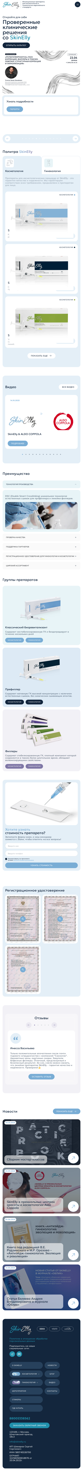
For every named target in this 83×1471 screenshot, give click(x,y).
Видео (52, 1382)
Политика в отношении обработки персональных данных (28, 1340)
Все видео (68, 387)
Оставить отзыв (41, 1076)
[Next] (75, 138)
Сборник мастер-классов (25, 1159)
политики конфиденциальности (24, 860)
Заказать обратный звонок (29, 1425)
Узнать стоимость (42, 865)
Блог (52, 1374)
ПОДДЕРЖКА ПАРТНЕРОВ (17, 547)
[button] (26, 1374)
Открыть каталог (16, 45)
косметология (14, 640)
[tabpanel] (41, 266)
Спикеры (16, 1400)
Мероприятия (19, 1391)
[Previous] (7, 138)
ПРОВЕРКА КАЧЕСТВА (15, 537)
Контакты (52, 1391)
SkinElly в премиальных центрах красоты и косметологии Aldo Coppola (31, 1205)
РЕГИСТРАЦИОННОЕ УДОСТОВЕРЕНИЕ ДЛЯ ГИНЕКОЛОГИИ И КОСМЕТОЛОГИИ (40, 556)
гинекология (34, 640)
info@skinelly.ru (17, 1441)
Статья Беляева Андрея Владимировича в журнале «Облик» (27, 1301)
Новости (52, 1365)
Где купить (17, 1408)
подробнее (17, 443)
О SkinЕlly (17, 1365)
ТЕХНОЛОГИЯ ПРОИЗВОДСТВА (19, 484)
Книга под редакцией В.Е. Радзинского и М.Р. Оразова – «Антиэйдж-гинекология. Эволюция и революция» (34, 1251)
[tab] (22, 165)
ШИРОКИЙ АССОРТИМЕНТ (17, 565)
